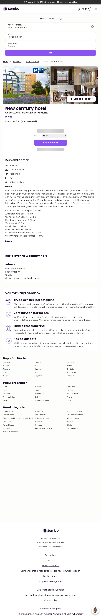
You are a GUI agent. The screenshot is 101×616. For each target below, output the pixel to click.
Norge (5, 376)
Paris (5, 390)
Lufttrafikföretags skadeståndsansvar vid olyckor (51, 595)
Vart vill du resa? (14, 25)
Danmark (38, 362)
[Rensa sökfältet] (92, 26)
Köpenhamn (40, 394)
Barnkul (70, 422)
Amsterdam (32, 61)
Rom (37, 390)
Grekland (38, 369)
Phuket (69, 397)
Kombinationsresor (74, 411)
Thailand (38, 373)
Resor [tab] (41, 19)
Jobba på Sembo (50, 566)
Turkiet (38, 366)
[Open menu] (96, 9)
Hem (5, 61)
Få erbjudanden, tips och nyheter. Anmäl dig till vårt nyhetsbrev (51, 614)
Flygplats (37, 136)
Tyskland (6, 369)
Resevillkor (50, 555)
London (70, 390)
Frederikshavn (72, 394)
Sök (50, 53)
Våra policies (50, 600)
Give (5, 401)
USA (4, 373)
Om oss (50, 560)
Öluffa (69, 425)
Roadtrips (7, 422)
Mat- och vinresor (10, 432)
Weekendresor (73, 418)
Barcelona (71, 387)
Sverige (6, 366)
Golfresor (39, 425)
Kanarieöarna (72, 373)
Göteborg (7, 394)
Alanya (38, 387)
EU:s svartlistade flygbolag (50, 590)
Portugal (70, 376)
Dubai (37, 397)
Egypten (38, 376)
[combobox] (48, 27)
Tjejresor (6, 428)
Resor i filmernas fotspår (45, 428)
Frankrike (70, 362)
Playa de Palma (9, 397)
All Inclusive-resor (42, 418)
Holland (17, 61)
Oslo (69, 401)
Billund (5, 387)
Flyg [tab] (60, 19)
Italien (69, 366)
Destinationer (50, 576)
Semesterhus (40, 415)
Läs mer (9, 186)
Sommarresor (8, 411)
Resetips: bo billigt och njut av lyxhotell (18, 418)
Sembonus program (50, 609)
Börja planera (50, 143)
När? (9, 34)
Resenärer (12, 43)
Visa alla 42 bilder (81, 99)
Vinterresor (39, 411)
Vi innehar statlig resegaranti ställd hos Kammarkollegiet (50, 571)
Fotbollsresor (8, 415)
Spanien (6, 362)
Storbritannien (73, 369)
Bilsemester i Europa (75, 415)
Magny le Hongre (42, 401)
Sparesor (38, 422)
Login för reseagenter (50, 581)
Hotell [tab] (51, 19)
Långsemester (72, 428)
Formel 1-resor (9, 425)
